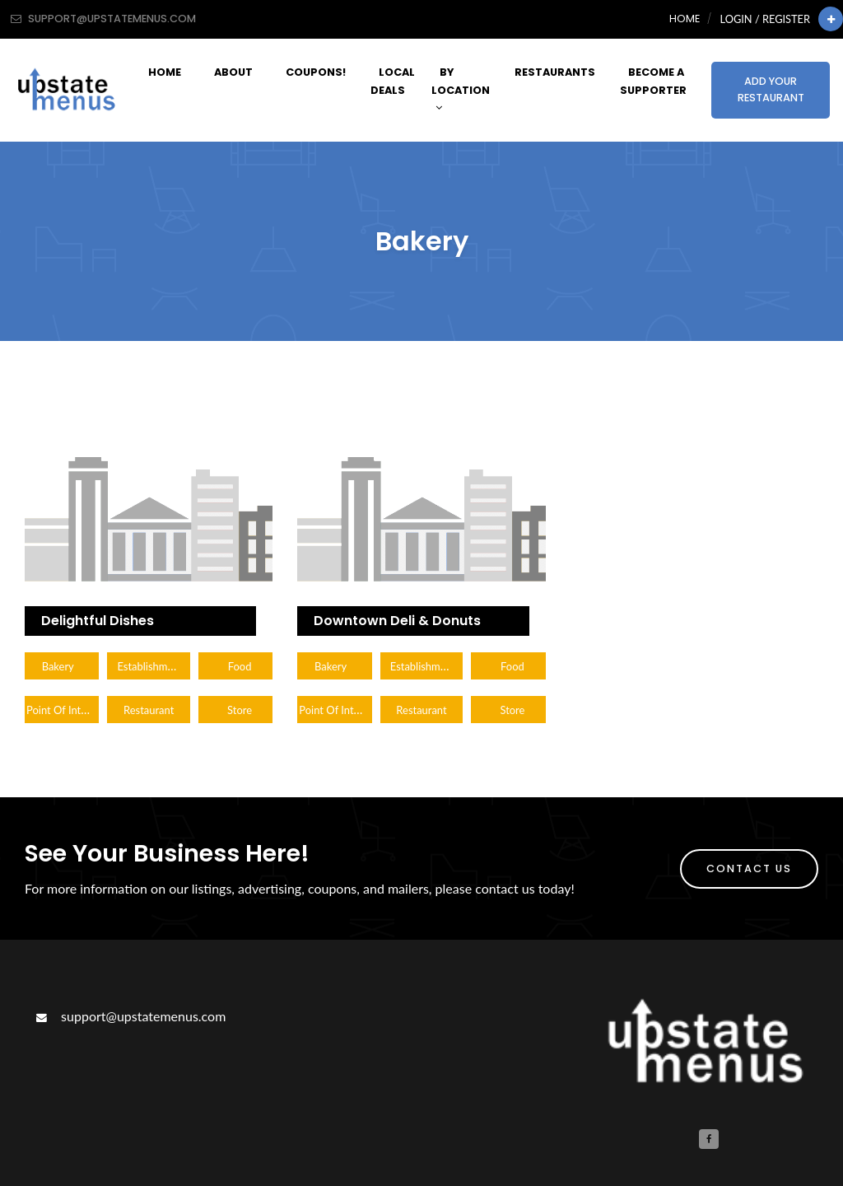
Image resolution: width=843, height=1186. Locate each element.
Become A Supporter (653, 80)
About (233, 72)
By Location (460, 89)
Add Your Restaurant (771, 89)
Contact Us (749, 868)
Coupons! (316, 72)
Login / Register (765, 19)
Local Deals (392, 80)
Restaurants (555, 72)
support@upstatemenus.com (129, 1016)
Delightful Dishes (97, 620)
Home (684, 19)
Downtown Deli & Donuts (397, 620)
